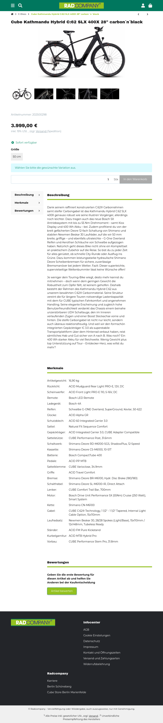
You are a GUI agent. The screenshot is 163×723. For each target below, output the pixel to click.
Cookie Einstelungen (96, 635)
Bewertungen (27, 210)
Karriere (52, 680)
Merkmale (27, 202)
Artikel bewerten (62, 591)
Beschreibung (27, 194)
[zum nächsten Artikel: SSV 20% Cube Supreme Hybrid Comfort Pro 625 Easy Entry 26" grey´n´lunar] (147, 14)
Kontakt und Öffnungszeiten (101, 652)
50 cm (17, 156)
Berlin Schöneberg (59, 686)
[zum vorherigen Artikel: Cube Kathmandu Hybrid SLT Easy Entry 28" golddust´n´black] (138, 14)
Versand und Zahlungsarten (101, 658)
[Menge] (62, 179)
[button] (143, 6)
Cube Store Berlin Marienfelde (66, 692)
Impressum (90, 647)
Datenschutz (91, 641)
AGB (86, 629)
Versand (41, 131)
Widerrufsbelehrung (96, 664)
